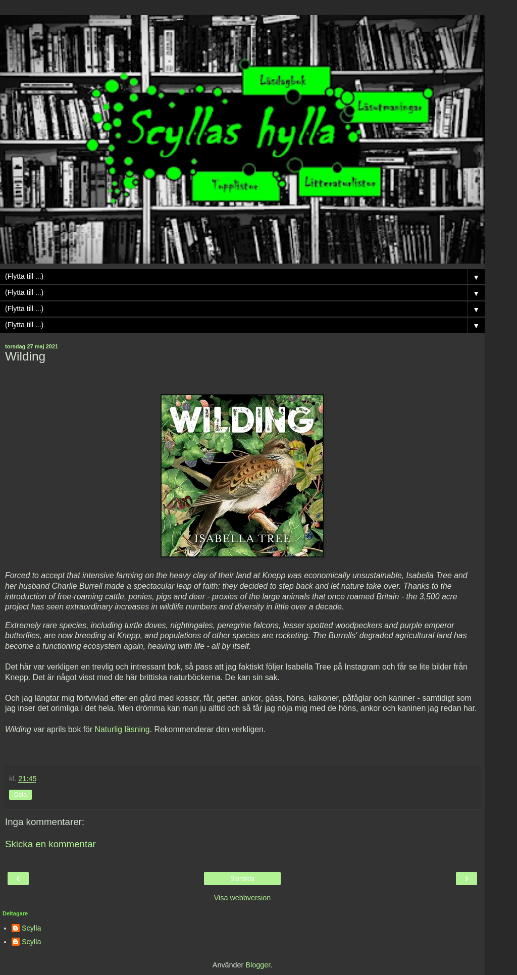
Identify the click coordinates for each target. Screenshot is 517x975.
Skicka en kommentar (50, 844)
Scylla (31, 928)
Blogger (257, 965)
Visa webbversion (242, 898)
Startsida (242, 878)
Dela (20, 794)
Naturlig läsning (122, 729)
